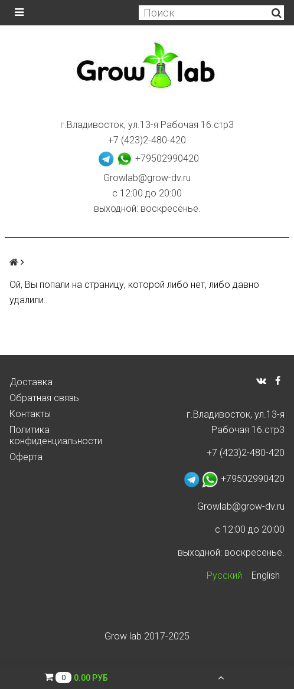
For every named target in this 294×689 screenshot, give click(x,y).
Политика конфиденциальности (55, 435)
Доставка (31, 382)
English (265, 575)
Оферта (26, 456)
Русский (224, 575)
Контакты (30, 413)
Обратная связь (44, 397)
